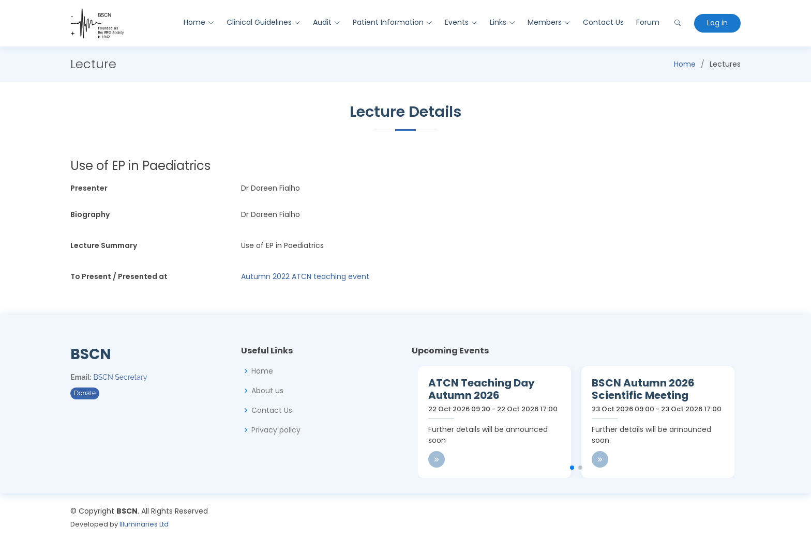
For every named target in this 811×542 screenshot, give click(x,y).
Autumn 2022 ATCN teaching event (305, 276)
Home (685, 64)
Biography (90, 214)
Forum (647, 22)
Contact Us (602, 22)
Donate (85, 393)
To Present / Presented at (119, 276)
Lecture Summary (103, 245)
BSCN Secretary (120, 377)
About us (267, 390)
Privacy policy (276, 429)
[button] (572, 468)
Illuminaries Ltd (144, 524)
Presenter (89, 188)
